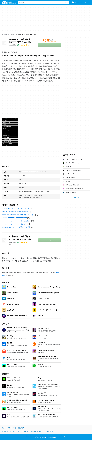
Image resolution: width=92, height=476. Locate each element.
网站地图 (21, 428)
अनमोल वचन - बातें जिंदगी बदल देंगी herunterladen (16, 221)
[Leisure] (12, 34)
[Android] (7, 34)
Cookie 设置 (49, 431)
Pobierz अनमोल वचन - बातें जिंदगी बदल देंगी (14, 218)
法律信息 (33, 431)
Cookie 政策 (16, 431)
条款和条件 (5, 431)
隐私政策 (25, 431)
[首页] (3, 34)
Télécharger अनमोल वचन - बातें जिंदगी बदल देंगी (16, 227)
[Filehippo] (9, 2)
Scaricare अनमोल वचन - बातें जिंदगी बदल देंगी (15, 212)
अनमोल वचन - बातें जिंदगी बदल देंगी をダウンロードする (18, 215)
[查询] (43, 2)
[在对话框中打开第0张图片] (10, 132)
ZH (86, 2)
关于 (3, 428)
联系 (9, 428)
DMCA (41, 431)
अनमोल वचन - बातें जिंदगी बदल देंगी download (15, 224)
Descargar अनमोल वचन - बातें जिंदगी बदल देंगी (15, 208)
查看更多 (76, 197)
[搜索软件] (65, 2)
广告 (14, 428)
